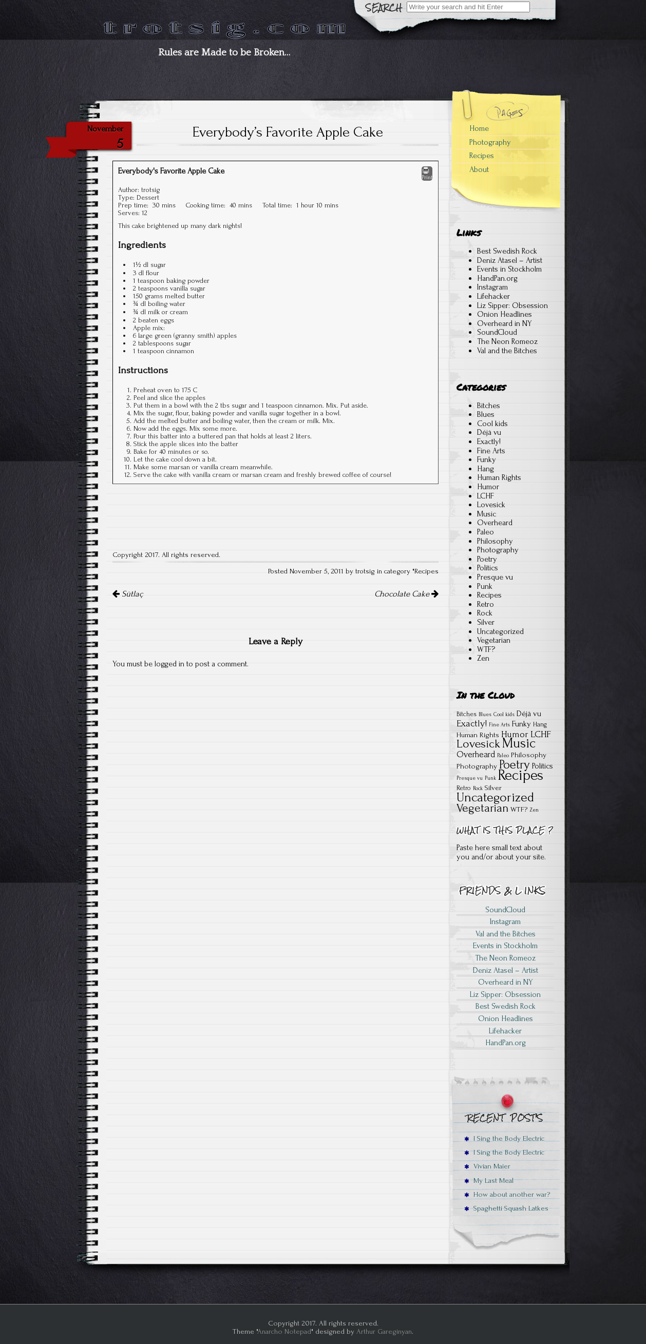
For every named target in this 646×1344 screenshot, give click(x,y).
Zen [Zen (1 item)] (534, 810)
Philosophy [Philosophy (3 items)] (528, 755)
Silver (486, 622)
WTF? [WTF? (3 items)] (518, 809)
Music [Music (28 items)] (519, 743)
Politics (487, 567)
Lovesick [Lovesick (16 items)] (478, 744)
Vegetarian (493, 640)
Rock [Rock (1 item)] (478, 788)
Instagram (492, 287)
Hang (485, 468)
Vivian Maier (487, 1166)
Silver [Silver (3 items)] (493, 787)
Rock (484, 613)
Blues (486, 414)
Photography (490, 142)
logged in (169, 663)
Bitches (488, 405)
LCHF (485, 496)
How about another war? (507, 1194)
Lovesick (491, 504)
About (479, 169)
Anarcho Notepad (284, 1331)
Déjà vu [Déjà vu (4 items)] (529, 713)
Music (486, 514)
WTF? (486, 649)
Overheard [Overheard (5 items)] (476, 754)
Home (479, 128)
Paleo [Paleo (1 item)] (503, 756)
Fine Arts (491, 450)
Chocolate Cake (406, 594)
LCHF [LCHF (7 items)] (540, 734)
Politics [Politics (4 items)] (542, 766)
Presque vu (495, 577)
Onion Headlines (504, 314)
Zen (483, 658)
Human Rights (499, 477)
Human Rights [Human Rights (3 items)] (478, 735)
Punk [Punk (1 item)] (490, 778)
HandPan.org (497, 278)
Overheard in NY (504, 323)
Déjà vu (489, 432)
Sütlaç (127, 594)
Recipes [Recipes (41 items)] (520, 775)
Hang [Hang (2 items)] (540, 724)
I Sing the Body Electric (504, 1138)
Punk (484, 586)
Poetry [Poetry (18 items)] (514, 765)
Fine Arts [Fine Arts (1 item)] (499, 725)
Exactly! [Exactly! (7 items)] (472, 723)
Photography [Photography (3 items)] (477, 766)
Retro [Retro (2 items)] (464, 788)
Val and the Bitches (507, 350)
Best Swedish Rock (507, 251)
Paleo (485, 531)
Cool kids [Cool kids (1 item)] (504, 715)
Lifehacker (493, 296)
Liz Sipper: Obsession (512, 305)
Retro (485, 604)
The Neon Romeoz (507, 341)
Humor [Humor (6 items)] (514, 734)
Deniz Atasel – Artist (509, 260)
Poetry (487, 559)
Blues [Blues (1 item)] (485, 715)
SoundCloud (497, 332)
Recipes (426, 571)
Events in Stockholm (509, 269)
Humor (488, 486)
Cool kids (492, 423)
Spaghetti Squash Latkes (506, 1208)
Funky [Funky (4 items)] (521, 723)
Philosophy (495, 541)
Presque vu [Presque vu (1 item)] (470, 778)
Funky (486, 459)
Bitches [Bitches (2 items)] (467, 714)
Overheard (494, 522)
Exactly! (489, 441)
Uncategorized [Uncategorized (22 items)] (495, 797)
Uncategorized (500, 631)
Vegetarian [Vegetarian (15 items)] (482, 808)
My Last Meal (489, 1180)
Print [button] (427, 173)
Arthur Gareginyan (384, 1331)
